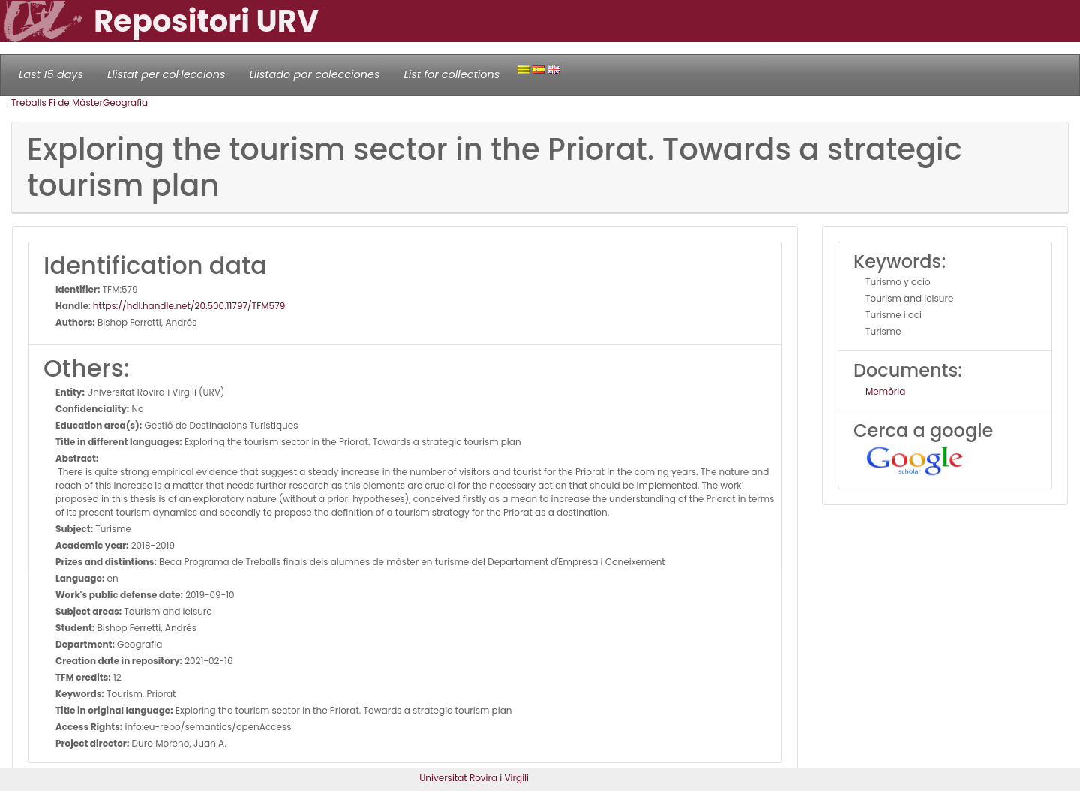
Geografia (125, 102)
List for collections (452, 74)
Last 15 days (51, 74)
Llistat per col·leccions (166, 74)
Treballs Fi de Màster (57, 102)
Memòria (885, 391)
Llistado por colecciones (315, 74)
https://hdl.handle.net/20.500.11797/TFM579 (189, 305)
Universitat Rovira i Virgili (474, 777)
